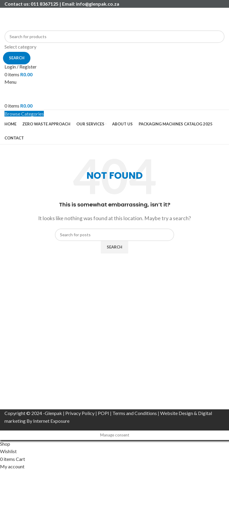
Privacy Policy (80, 413)
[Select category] (114, 47)
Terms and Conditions (134, 413)
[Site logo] (41, 18)
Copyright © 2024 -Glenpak (33, 413)
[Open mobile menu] (10, 82)
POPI (103, 413)
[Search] (114, 36)
